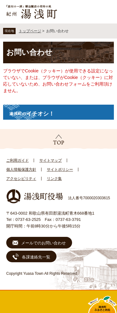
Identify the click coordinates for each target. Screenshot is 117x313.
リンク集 (54, 178)
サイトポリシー (60, 169)
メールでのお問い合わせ (43, 243)
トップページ (30, 31)
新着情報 (44, 301)
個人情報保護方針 (21, 169)
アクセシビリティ (21, 178)
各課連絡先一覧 (36, 257)
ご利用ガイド (17, 160)
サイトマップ (50, 160)
